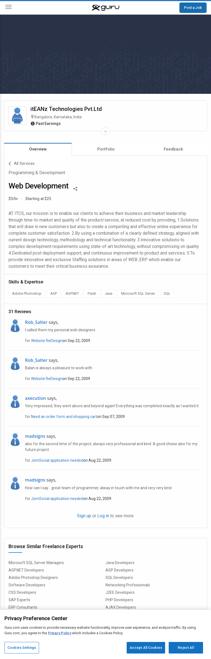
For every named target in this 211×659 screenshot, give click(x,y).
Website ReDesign (46, 340)
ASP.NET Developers (26, 570)
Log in (103, 515)
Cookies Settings (21, 648)
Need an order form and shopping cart (64, 416)
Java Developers (120, 562)
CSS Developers (22, 592)
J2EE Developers (120, 592)
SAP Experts (19, 600)
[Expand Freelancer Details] (105, 131)
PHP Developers (119, 600)
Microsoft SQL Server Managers (36, 562)
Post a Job (193, 7)
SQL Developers (119, 577)
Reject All (186, 648)
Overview (38, 149)
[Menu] (8, 8)
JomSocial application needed (57, 460)
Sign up (84, 515)
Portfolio (106, 149)
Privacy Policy (59, 633)
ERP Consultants (23, 607)
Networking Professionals (128, 585)
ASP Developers (120, 570)
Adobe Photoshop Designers (33, 577)
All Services (22, 163)
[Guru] (105, 8)
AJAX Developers (121, 607)
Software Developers (27, 585)
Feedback (173, 149)
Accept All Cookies (146, 648)
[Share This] (75, 188)
